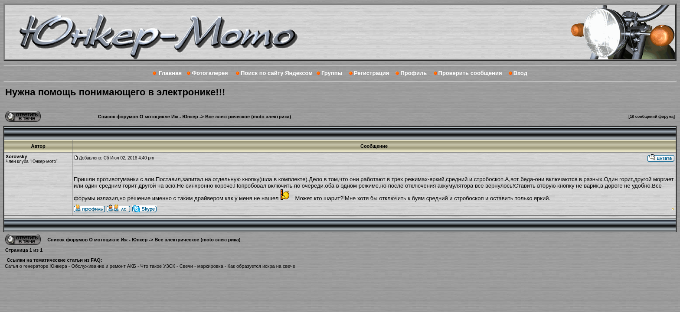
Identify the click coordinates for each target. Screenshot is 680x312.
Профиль (413, 73)
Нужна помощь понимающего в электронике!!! (115, 92)
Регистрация (371, 73)
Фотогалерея (210, 73)
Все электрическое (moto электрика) (248, 116)
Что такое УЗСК (158, 266)
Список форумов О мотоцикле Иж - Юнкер (148, 116)
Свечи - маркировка (201, 266)
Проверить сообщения (470, 73)
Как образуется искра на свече (261, 266)
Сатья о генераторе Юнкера (36, 266)
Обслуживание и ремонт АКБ (104, 266)
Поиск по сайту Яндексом (277, 73)
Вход (520, 73)
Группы (332, 73)
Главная (170, 73)
